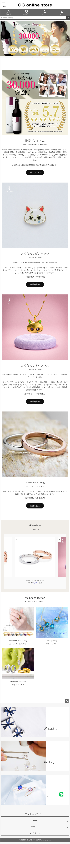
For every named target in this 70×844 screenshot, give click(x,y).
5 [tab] (42, 588)
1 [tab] (32, 57)
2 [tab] (34, 57)
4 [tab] (37, 57)
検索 (68, 17)
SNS (35, 820)
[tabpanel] (35, 561)
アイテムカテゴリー (35, 814)
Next (67, 38)
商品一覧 (8, 12)
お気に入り (26, 12)
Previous (2, 38)
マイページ (45, 12)
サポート (35, 827)
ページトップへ (67, 701)
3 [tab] (36, 57)
